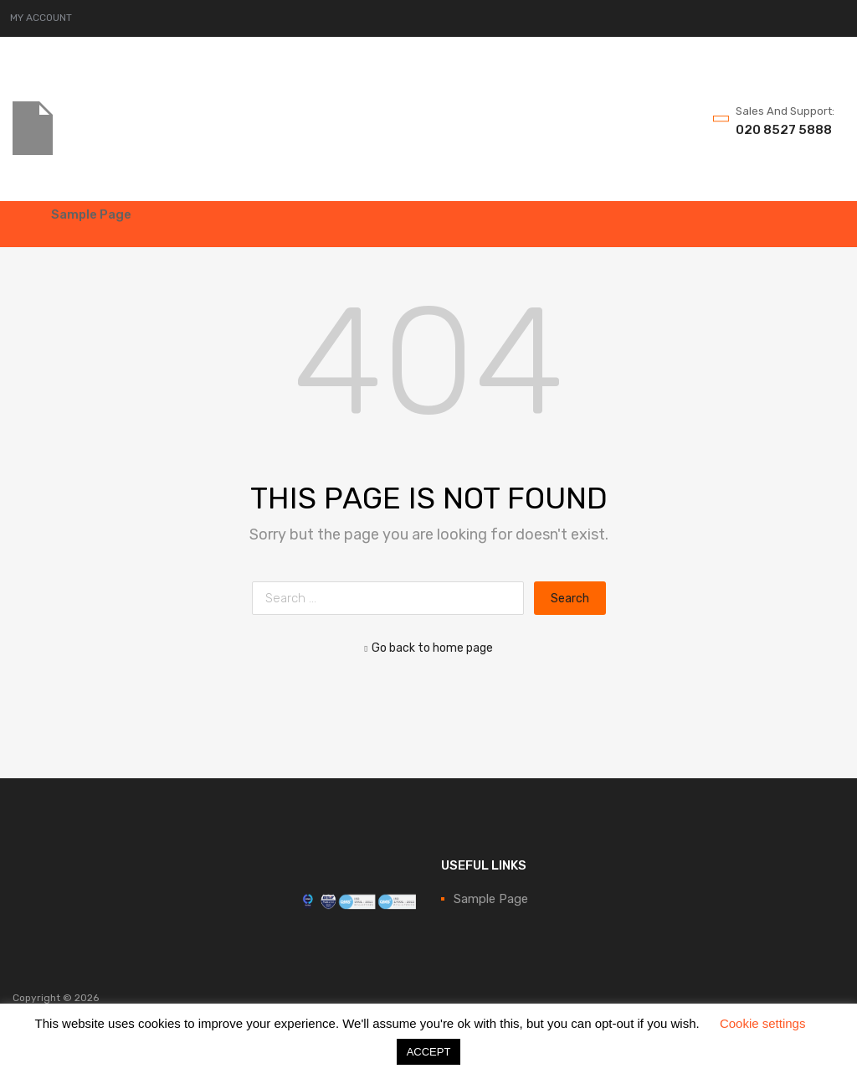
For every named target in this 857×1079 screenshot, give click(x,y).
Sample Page (91, 214)
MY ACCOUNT (41, 17)
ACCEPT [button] (429, 1051)
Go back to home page (428, 647)
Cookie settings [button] (763, 1023)
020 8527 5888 (777, 129)
